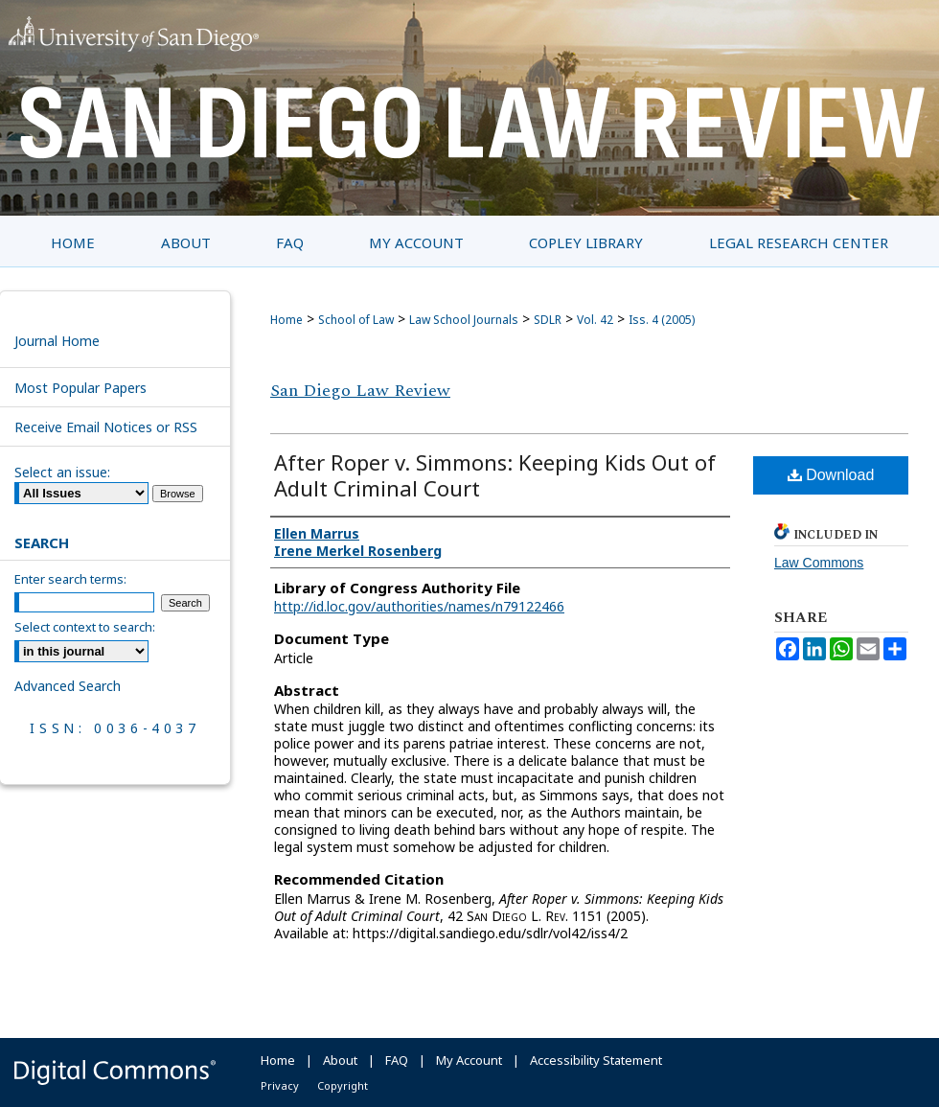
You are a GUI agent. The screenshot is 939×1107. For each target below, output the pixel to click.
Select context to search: (84, 626)
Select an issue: (62, 472)
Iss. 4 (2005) (662, 319)
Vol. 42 (595, 319)
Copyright (342, 1085)
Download (831, 475)
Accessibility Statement (596, 1060)
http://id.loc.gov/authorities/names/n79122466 (419, 606)
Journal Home (57, 341)
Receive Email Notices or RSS (105, 427)
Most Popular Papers (80, 388)
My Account (469, 1060)
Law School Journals (463, 319)
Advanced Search (67, 686)
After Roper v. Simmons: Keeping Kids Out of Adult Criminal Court (495, 475)
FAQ (396, 1060)
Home (286, 319)
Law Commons (818, 562)
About (340, 1060)
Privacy (280, 1085)
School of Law (356, 319)
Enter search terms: (70, 579)
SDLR (547, 319)
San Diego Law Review (360, 391)
